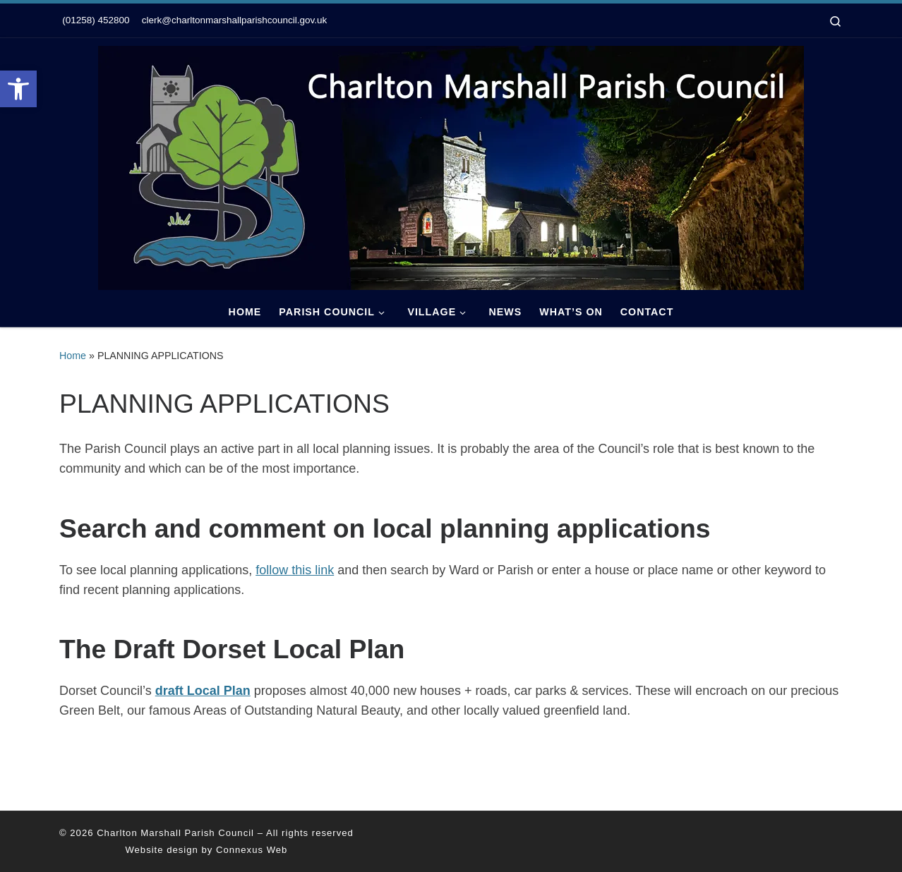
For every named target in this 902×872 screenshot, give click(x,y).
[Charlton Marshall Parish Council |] (451, 165)
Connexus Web (251, 849)
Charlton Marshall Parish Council (175, 833)
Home (72, 355)
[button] (18, 89)
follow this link (294, 570)
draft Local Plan (203, 691)
